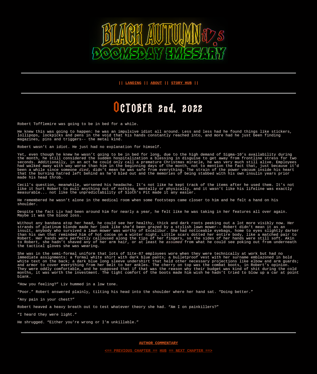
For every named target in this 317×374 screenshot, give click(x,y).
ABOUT (156, 83)
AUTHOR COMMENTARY (158, 343)
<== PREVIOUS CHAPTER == (131, 351)
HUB (163, 351)
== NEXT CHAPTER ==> (190, 351)
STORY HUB (181, 83)
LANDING (133, 83)
